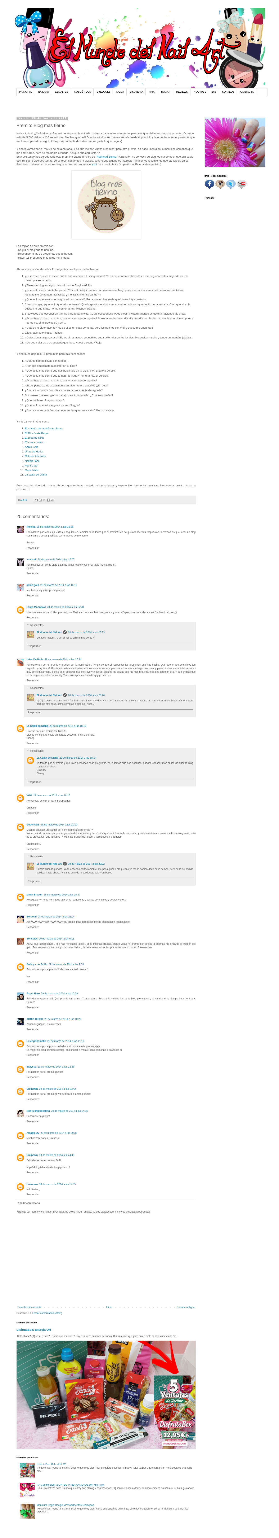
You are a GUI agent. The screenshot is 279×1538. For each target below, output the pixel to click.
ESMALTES (61, 91)
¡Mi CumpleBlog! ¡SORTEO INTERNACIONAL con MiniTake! (70, 1484)
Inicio (109, 1307)
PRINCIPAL (25, 91)
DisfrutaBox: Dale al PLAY (51, 1464)
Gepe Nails (32, 470)
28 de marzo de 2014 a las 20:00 (59, 824)
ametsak (32, 559)
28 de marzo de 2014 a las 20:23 (86, 632)
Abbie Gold (32, 446)
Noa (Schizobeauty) (38, 1110)
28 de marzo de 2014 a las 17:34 (63, 659)
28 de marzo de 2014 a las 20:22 (86, 863)
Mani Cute (31, 465)
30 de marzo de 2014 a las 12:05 (57, 1184)
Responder (33, 547)
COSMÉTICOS (82, 91)
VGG (29, 795)
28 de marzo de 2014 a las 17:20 (65, 607)
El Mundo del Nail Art (49, 632)
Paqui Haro (33, 993)
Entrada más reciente (29, 1307)
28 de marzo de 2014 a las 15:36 (55, 526)
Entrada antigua (186, 1307)
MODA (120, 91)
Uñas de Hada (33, 451)
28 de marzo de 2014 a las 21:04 (56, 916)
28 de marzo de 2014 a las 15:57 (56, 559)
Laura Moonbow (36, 607)
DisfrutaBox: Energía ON (34, 1329)
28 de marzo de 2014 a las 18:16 (51, 795)
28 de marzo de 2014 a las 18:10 (67, 725)
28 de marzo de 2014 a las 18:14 (77, 757)
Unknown (32, 1088)
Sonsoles (32, 938)
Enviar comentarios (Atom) (47, 1313)
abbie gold (33, 585)
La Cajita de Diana (37, 725)
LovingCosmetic (36, 1041)
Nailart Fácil (32, 461)
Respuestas (37, 625)
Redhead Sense (106, 156)
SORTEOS (228, 91)
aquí (94, 164)
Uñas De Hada (35, 659)
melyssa (31, 1066)
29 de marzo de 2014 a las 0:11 (56, 938)
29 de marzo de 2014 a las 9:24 (66, 964)
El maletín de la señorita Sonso (44, 428)
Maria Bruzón (34, 894)
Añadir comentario (29, 1203)
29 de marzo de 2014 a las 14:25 (69, 1110)
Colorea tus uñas (35, 456)
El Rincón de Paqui (36, 433)
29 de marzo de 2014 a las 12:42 (57, 1088)
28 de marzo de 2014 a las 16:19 (58, 585)
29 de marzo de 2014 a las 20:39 (58, 1132)
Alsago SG (33, 1132)
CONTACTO (247, 91)
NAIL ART (43, 91)
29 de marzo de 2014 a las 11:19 (65, 1041)
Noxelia (31, 526)
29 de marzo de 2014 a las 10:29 (59, 993)
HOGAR (165, 91)
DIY (214, 91)
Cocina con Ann (34, 442)
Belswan (32, 916)
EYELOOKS (103, 91)
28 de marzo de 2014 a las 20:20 (86, 695)
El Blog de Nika (34, 437)
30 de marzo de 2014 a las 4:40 (57, 1155)
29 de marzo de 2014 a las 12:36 (56, 1066)
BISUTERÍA (136, 91)
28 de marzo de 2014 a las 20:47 (62, 894)
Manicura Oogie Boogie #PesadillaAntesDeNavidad (65, 1505)
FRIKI (152, 91)
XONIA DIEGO (35, 1019)
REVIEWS (182, 91)
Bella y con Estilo (37, 964)
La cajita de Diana (36, 474)
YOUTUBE (200, 91)
